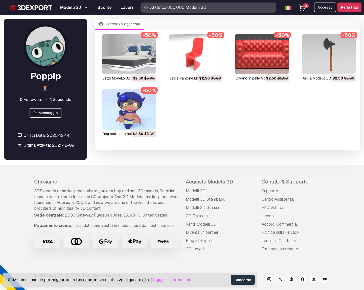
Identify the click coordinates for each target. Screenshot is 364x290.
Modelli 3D (196, 191)
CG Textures (197, 216)
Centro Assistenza (278, 199)
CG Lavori (195, 249)
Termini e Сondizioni (279, 240)
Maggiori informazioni (171, 279)
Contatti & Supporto (285, 181)
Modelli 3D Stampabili (205, 199)
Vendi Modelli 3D (201, 224)
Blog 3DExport (199, 240)
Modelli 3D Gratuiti (202, 207)
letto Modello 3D (116, 78)
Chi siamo (45, 181)
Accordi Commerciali (280, 224)
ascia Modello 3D (317, 78)
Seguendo (60, 99)
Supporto (270, 191)
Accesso (325, 7)
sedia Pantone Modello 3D (191, 78)
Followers (31, 99)
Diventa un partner (202, 232)
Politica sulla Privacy (280, 232)
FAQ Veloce (272, 207)
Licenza (269, 216)
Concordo (242, 280)
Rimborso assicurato (280, 249)
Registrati (349, 7)
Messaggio (45, 113)
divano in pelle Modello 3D (257, 78)
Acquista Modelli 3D (209, 181)
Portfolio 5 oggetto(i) (119, 24)
